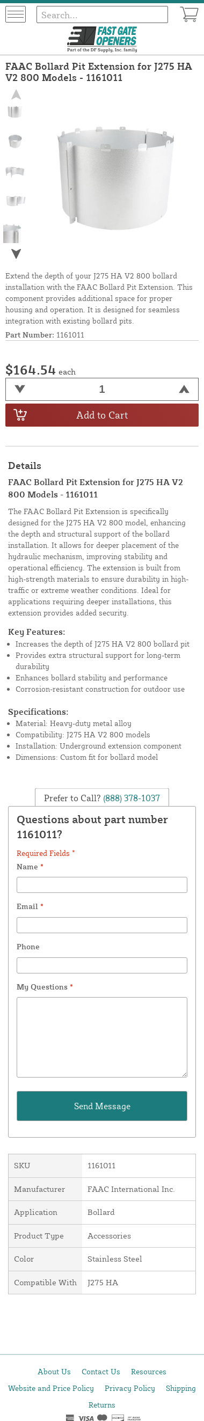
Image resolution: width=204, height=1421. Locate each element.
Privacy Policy (130, 1388)
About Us (54, 1371)
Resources (148, 1371)
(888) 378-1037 (130, 797)
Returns (102, 1404)
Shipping (181, 1388)
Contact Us (101, 1371)
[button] (15, 253)
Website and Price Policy (51, 1388)
